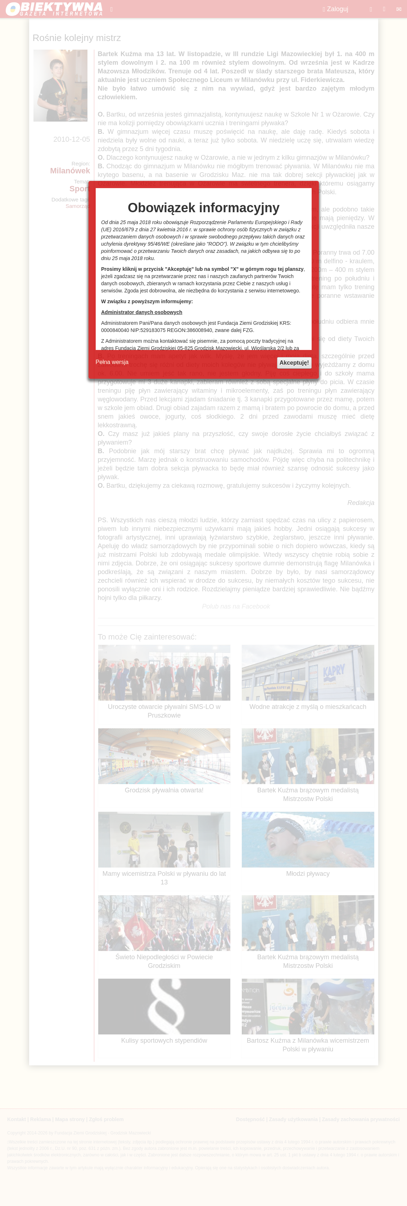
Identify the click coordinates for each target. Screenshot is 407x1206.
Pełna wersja (112, 362)
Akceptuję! (294, 363)
